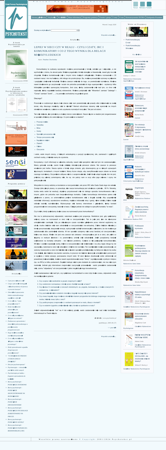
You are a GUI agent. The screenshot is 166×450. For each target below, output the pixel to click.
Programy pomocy (90, 17)
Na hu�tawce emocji (142, 88)
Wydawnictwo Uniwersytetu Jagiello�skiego (140, 97)
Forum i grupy (105, 17)
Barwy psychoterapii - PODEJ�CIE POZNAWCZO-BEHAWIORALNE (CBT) (18, 428)
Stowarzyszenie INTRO (135, 17)
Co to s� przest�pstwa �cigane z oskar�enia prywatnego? (16, 341)
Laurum (137, 118)
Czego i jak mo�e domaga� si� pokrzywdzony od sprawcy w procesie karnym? (18, 286)
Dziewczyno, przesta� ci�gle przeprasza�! (141, 108)
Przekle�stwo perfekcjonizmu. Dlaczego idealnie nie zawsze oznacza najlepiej (142, 251)
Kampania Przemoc (154, 17)
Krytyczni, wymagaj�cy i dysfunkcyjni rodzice (142, 169)
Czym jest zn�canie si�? (16, 281)
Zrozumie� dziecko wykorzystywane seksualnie (142, 316)
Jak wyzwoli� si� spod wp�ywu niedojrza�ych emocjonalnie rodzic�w (141, 67)
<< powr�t (112, 327)
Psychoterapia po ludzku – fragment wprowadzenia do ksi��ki (16, 376)
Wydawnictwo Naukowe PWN (132, 219)
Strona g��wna (39, 17)
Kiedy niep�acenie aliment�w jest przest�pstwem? (14, 309)
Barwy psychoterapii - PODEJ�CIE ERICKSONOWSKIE (15, 402)
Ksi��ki (62, 17)
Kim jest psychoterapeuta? (16, 364)
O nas (121, 17)
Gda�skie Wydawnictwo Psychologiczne (136, 307)
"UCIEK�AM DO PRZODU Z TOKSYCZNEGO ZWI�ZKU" (17, 358)
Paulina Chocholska (50, 59)
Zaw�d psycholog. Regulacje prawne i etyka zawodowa (142, 209)
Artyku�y (52, 17)
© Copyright (87, 439)
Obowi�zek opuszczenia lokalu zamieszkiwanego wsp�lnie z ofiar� (16, 295)
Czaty (115, 17)
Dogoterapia (139, 188)
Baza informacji (74, 17)
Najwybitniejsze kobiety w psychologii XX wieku (142, 294)
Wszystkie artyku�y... (108, 35)
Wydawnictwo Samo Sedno (131, 263)
